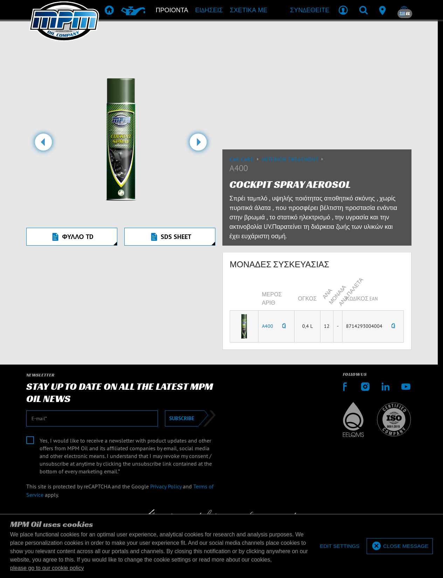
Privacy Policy (165, 486)
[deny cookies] (339, 546)
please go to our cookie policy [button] (47, 568)
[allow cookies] (400, 546)
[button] (43, 145)
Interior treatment (293, 159)
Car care (245, 159)
